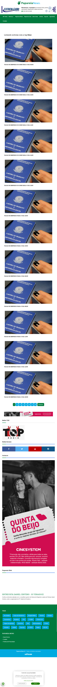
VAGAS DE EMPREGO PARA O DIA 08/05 (16, 306)
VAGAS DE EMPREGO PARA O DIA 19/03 (16, 246)
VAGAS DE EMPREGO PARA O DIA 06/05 (16, 276)
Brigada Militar (32, 615)
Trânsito (42, 615)
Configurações (21, 683)
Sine (28, 623)
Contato (5, 21)
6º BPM (30, 627)
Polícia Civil (40, 619)
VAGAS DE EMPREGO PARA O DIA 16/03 (16, 215)
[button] (54, 16)
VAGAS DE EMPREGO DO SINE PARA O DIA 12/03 (18, 155)
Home (5, 16)
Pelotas (50, 615)
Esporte (46, 16)
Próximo (40, 404)
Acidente (16, 619)
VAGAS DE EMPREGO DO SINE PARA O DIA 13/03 (18, 185)
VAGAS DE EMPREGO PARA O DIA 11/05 (16, 336)
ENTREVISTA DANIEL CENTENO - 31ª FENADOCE (23, 594)
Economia (20, 623)
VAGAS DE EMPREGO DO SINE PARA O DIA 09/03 (18, 64)
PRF (24, 619)
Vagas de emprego (9, 623)
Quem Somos (6, 637)
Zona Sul (22, 627)
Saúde (38, 627)
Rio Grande (7, 615)
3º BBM (31, 619)
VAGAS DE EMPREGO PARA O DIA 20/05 (16, 397)
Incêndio (6, 627)
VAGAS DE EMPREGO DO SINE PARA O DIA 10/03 (18, 95)
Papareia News (19, 16)
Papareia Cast (27, 16)
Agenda (51, 16)
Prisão (46, 623)
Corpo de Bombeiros (19, 615)
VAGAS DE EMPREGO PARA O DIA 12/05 (16, 367)
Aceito (35, 683)
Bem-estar (35, 16)
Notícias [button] (11, 16)
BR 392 (45, 627)
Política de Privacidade (9, 641)
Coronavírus (7, 619)
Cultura (41, 16)
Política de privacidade (28, 680)
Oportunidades (37, 623)
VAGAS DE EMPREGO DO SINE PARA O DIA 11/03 (18, 125)
